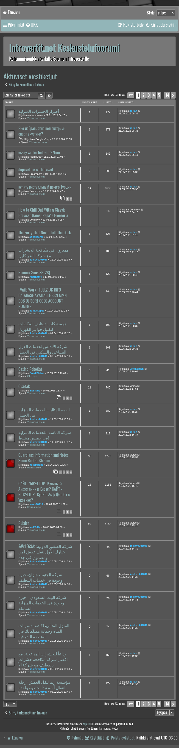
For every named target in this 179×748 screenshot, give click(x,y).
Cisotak (24, 386)
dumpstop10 (36, 310)
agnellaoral (36, 236)
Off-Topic (32, 376)
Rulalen (24, 523)
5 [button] (159, 95)
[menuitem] (31, 25)
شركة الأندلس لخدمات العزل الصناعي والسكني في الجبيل (42, 349)
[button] (130, 95)
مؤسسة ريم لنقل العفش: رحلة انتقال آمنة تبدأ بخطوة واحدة (44, 684)
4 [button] (154, 95)
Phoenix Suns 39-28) (34, 272)
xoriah (133, 110)
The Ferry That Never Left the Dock (44, 232)
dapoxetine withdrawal (35, 170)
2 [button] (143, 95)
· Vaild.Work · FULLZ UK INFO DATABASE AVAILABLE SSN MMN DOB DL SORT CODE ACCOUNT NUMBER (42, 298)
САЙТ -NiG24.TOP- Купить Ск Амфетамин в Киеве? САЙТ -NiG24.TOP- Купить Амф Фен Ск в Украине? (44, 492)
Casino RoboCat (30, 369)
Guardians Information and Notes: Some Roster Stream (44, 457)
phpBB (86, 724)
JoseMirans (36, 464)
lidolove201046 (38, 259)
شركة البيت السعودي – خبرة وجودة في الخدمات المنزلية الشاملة (42, 603)
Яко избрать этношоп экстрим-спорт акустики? (41, 131)
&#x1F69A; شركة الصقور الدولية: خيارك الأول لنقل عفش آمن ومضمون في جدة (45, 552)
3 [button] (148, 95)
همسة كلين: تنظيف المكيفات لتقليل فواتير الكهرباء (42, 326)
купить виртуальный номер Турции (44, 187)
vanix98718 (36, 504)
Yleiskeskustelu (36, 118)
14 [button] (167, 95)
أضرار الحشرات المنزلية (38, 111)
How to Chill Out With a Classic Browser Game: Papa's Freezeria (43, 212)
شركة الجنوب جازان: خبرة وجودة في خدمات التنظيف (40, 577)
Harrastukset (34, 467)
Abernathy (35, 276)
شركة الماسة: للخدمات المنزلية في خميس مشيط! (44, 435)
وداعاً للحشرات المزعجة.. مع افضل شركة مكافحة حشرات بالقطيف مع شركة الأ (43, 659)
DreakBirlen (36, 373)
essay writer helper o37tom (39, 152)
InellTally (34, 390)
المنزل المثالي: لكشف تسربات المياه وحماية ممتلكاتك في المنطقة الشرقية (43, 631)
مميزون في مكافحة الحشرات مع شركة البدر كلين (43, 252)
